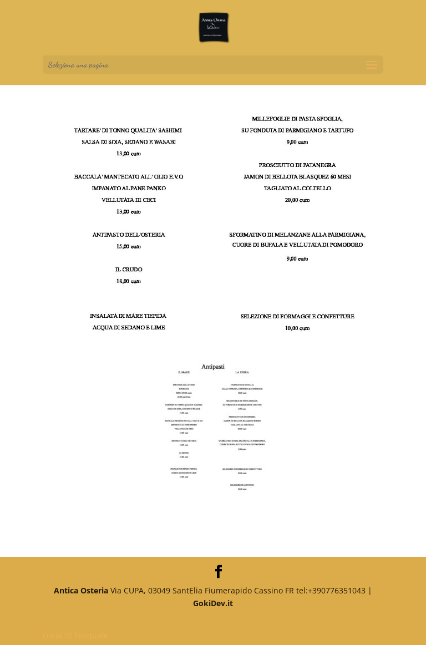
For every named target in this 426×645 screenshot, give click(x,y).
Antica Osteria (81, 590)
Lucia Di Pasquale (75, 635)
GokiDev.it (213, 603)
